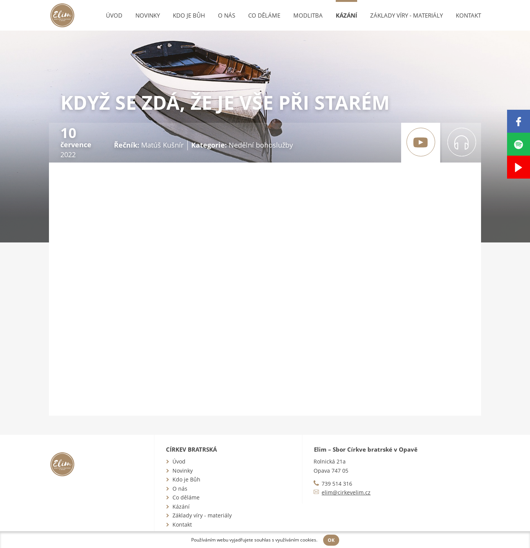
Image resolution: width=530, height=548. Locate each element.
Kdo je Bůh (189, 15)
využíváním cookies (295, 540)
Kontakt (468, 15)
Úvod (114, 15)
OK (331, 540)
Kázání (346, 15)
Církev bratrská (191, 449)
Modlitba (308, 15)
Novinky (147, 15)
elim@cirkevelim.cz (346, 492)
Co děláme (264, 15)
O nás (226, 15)
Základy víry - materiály (406, 15)
